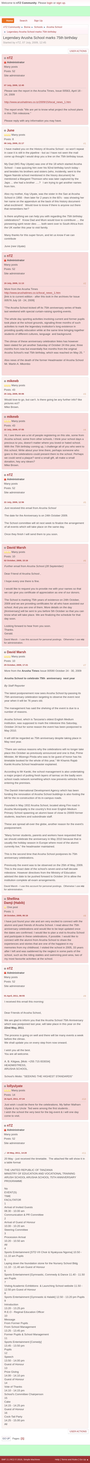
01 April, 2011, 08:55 (14, 996)
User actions (78, 51)
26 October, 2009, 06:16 (16, 915)
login (50, 2)
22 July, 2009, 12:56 (14, 502)
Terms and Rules (69, 1459)
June (10, 130)
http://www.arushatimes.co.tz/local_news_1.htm (32, 292)
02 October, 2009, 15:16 (16, 560)
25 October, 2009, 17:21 (16, 665)
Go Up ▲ (84, 1459)
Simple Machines (31, 1459)
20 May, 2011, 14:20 (17, 1153)
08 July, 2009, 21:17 (14, 143)
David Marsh (16, 547)
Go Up (6, 1438)
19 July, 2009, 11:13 (14, 283)
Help (57, 1459)
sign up (60, 2)
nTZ (10, 58)
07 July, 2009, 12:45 (14, 85)
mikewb (13, 381)
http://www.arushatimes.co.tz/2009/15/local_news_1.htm (37, 102)
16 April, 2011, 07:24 (14, 1099)
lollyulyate (15, 1086)
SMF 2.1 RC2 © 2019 (11, 1459)
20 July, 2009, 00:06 (14, 394)
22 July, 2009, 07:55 (14, 429)
